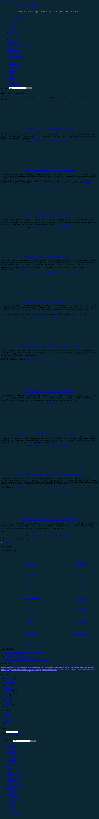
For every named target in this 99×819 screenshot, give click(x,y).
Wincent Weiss (45, 671)
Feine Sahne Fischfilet (18, 669)
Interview (11, 25)
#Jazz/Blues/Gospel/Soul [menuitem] (16, 786)
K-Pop (43, 669)
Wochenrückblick (10, 706)
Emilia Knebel (13, 69)
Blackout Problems (32, 667)
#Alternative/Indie (14, 43)
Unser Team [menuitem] (12, 789)
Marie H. (11, 78)
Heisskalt (34, 669)
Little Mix (67, 669)
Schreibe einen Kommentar (64, 141)
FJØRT (25, 669)
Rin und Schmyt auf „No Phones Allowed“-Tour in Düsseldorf (49, 346)
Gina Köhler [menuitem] (12, 800)
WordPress (12, 735)
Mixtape (7, 696)
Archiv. (3, 732)
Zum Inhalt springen (7, 1)
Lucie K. (11, 76)
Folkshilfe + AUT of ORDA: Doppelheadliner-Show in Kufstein (24, 653)
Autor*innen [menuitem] (8, 788)
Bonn (46, 667)
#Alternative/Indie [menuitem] (14, 772)
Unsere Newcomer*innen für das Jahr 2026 (49, 129)
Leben (7, 694)
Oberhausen (93, 669)
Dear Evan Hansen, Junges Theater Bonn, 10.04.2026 (21, 658)
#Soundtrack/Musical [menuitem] (15, 784)
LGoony (62, 669)
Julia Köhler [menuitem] (12, 803)
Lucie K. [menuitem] (11, 805)
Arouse (20, 735)
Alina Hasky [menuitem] (12, 791)
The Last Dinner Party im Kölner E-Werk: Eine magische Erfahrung (49, 474)
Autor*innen (8, 58)
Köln (51, 669)
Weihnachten (38, 671)
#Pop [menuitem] (10, 770)
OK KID (3, 671)
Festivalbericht (13, 22)
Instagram (39, 669)
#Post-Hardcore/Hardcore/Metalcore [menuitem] (20, 775)
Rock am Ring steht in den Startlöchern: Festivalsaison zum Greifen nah (27, 660)
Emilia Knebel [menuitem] (13, 798)
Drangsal (72, 667)
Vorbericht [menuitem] (12, 747)
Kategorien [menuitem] (8, 744)
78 (6, 542)
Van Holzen (22, 671)
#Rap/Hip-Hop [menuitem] (13, 779)
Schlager (7, 671)
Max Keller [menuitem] (12, 810)
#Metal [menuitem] (11, 774)
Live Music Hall (73, 669)
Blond (38, 667)
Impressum (8, 717)
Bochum (42, 667)
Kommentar (12, 30)
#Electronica (12, 53)
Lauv (54, 669)
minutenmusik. (27, 6)
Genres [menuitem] (7, 767)
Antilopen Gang (20, 667)
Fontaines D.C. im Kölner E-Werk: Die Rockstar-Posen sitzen (49, 433)
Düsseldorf (76, 667)
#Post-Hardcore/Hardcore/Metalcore (20, 46)
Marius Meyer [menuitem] (13, 809)
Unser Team (12, 60)
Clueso (52, 667)
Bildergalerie (13, 36)
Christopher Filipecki (15, 67)
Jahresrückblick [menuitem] (13, 758)
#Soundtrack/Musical (15, 55)
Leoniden (57, 669)
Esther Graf (91, 667)
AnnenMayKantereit (11, 667)
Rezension (21, 16)
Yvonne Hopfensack (15, 85)
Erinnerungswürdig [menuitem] (14, 763)
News (6, 697)
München (84, 669)
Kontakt (7, 722)
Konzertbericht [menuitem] (13, 749)
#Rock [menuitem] (11, 768)
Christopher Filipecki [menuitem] (15, 796)
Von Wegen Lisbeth (30, 671)
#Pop (10, 41)
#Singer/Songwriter (15, 51)
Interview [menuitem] (11, 754)
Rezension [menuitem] (12, 746)
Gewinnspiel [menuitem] (12, 756)
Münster (88, 669)
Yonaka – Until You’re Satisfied (14, 654)
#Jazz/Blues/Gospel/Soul (16, 57)
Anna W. (11, 65)
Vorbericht (21, 18)
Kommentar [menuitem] (12, 760)
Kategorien (21, 15)
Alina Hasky (12, 62)
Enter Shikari (83, 667)
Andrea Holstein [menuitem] (14, 793)
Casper (49, 667)
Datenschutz (8, 714)
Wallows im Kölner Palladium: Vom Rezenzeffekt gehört (49, 519)
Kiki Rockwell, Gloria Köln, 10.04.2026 (17, 656)
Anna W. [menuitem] (11, 795)
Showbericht (12, 23)
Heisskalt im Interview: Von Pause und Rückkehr (49, 391)
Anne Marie (3, 667)
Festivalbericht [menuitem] (13, 751)
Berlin (25, 667)
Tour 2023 (17, 671)
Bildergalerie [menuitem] (13, 765)
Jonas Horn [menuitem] (12, 802)
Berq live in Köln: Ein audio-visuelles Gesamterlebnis (49, 302)
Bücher (7, 680)
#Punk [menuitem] (10, 777)
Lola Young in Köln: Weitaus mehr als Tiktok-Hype (50, 170)
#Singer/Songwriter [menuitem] (15, 781)
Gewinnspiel (12, 27)
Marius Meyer (13, 79)
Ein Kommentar (67, 445)
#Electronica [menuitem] (12, 782)
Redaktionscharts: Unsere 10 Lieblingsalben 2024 (49, 215)
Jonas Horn (12, 72)
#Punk (10, 48)
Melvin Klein (13, 83)
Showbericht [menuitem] (12, 753)
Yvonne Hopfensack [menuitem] (15, 814)
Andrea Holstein (14, 64)
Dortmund (67, 667)
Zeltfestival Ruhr (53, 671)
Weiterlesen (36, 138)
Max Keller (12, 81)
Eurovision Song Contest (6, 669)
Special (11, 32)
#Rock (11, 39)
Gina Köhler (12, 71)
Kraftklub (47, 669)
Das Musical (58, 667)
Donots (62, 667)
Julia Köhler (12, 74)
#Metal (11, 44)
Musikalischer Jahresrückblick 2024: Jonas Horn (49, 257)
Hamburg (29, 669)
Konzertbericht (13, 20)
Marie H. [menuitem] (11, 807)
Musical (79, 669)
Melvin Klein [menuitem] (13, 812)
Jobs (6, 719)
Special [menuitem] (11, 761)
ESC (87, 667)
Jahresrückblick (13, 29)
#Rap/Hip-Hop (13, 50)
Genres (7, 37)
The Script (12, 671)
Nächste (9, 542)
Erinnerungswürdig (14, 34)
